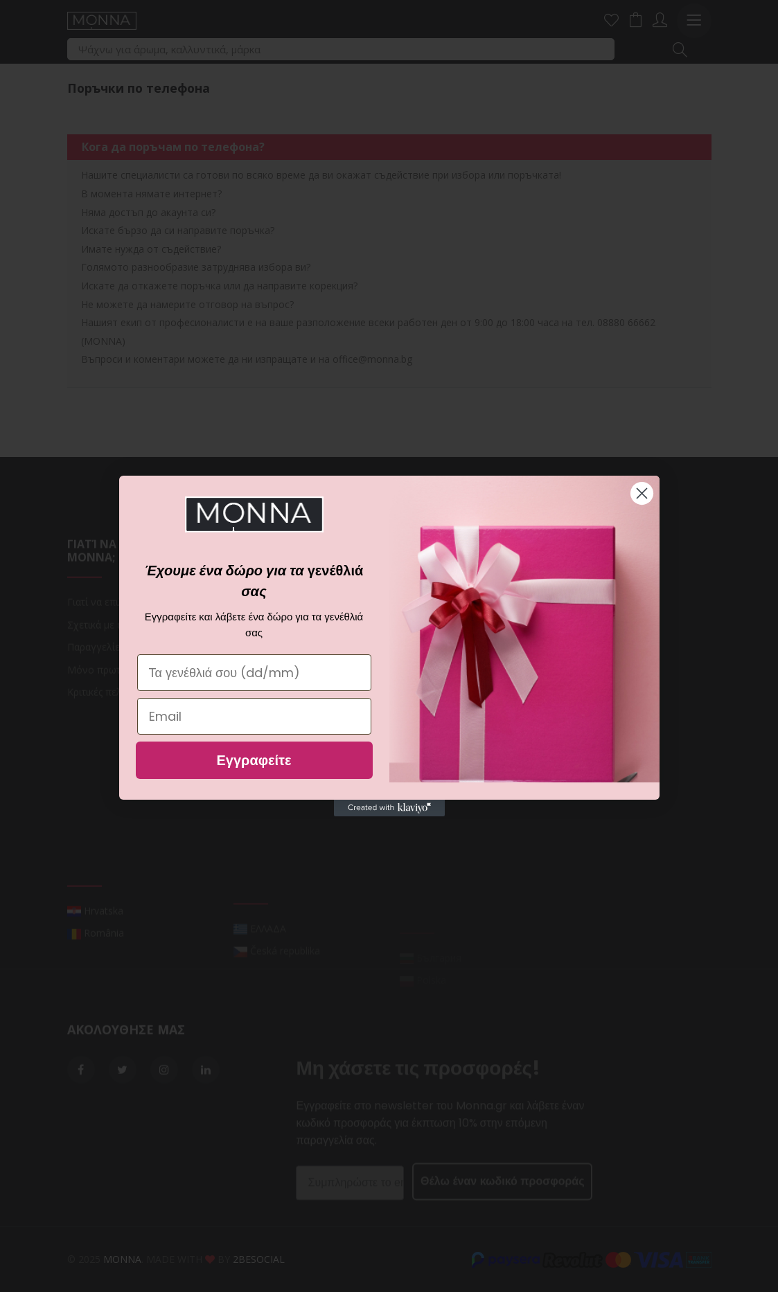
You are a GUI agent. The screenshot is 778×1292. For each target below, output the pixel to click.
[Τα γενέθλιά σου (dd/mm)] (254, 672)
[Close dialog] (642, 493)
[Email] (254, 716)
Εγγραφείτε (253, 760)
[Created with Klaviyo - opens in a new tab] (389, 808)
